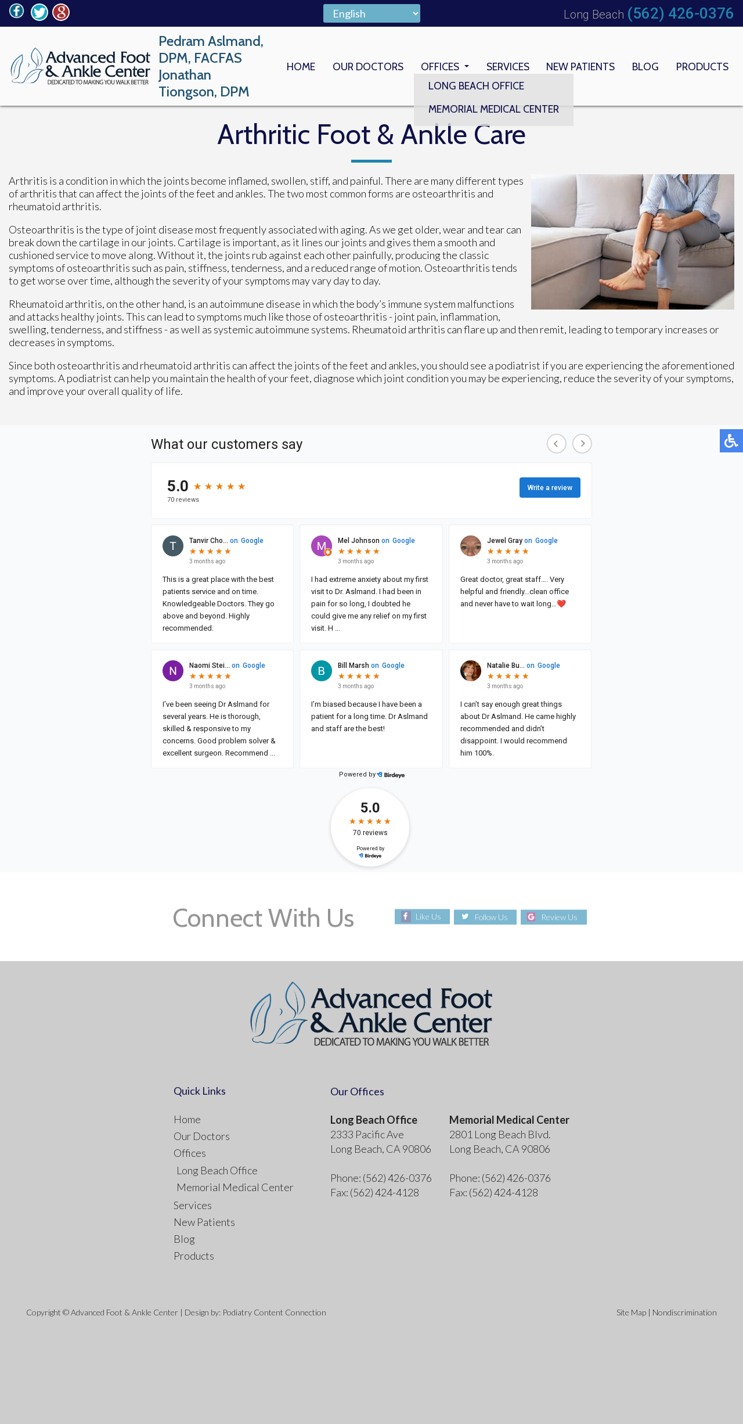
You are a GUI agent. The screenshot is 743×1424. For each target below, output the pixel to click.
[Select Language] (371, 13)
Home (293, 66)
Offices (435, 66)
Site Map (631, 1312)
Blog (643, 66)
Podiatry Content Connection (274, 1312)
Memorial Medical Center (235, 1187)
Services (504, 66)
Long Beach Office (217, 1170)
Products (701, 66)
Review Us (560, 917)
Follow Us (491, 917)
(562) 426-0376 (680, 13)
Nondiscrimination (684, 1312)
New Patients (578, 66)
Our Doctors (361, 66)
